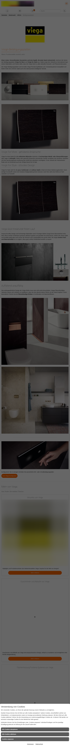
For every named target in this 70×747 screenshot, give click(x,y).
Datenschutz (39, 744)
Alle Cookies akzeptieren (10, 729)
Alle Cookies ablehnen (9, 734)
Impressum (30, 744)
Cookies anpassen (8, 739)
